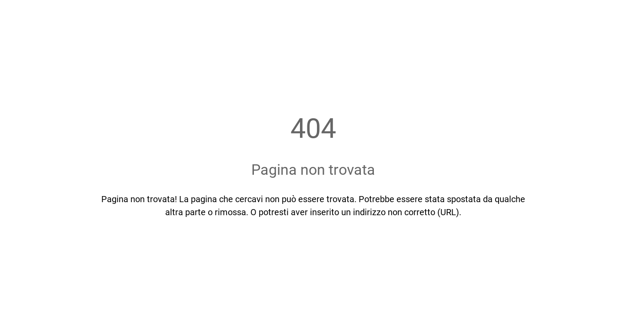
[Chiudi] (17, 14)
